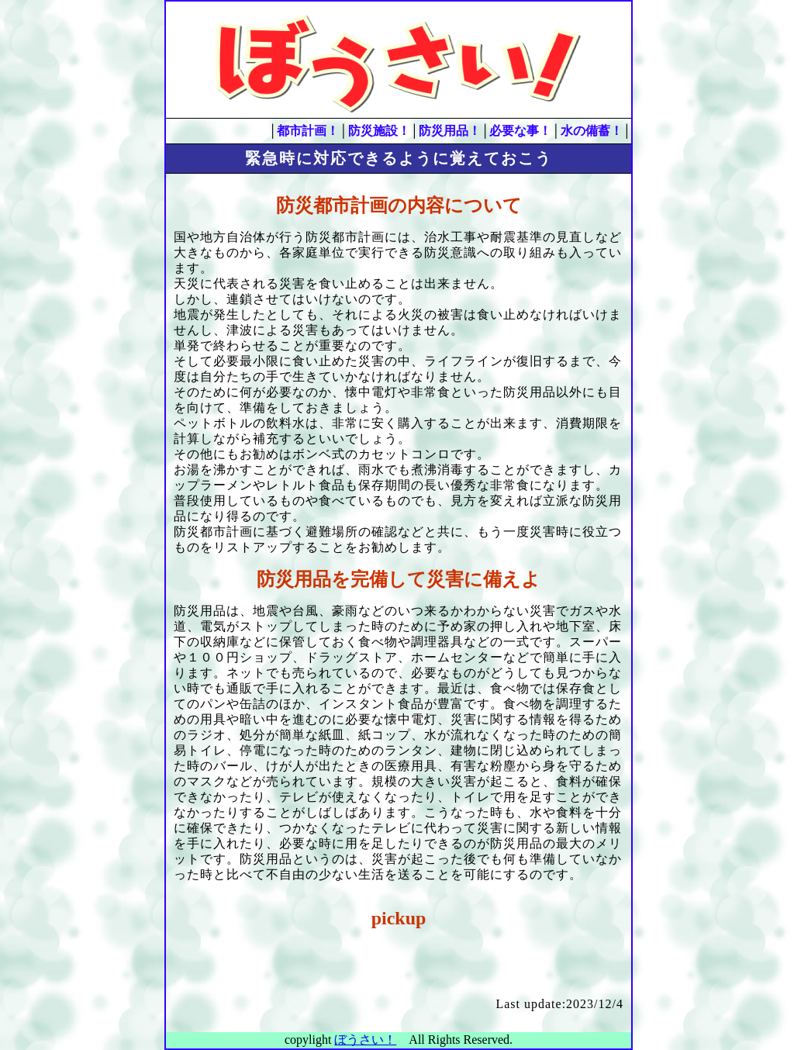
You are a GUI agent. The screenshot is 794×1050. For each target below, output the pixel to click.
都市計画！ (308, 130)
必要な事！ (520, 130)
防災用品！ (450, 130)
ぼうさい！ (365, 1039)
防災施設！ (379, 130)
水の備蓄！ (592, 130)
